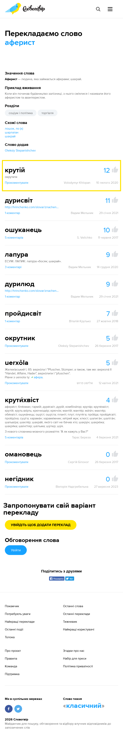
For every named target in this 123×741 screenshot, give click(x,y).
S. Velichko (84, 237)
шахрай (10, 136)
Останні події (14, 629)
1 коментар (12, 213)
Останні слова (73, 606)
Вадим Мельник (82, 213)
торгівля (48, 113)
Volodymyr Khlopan (77, 182)
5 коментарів (14, 237)
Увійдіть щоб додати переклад (40, 525)
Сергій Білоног (78, 462)
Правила (11, 658)
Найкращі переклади (20, 621)
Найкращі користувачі (78, 629)
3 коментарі (13, 267)
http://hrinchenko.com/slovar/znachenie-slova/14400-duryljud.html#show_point (32, 290)
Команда (11, 666)
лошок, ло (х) (14, 128)
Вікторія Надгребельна (72, 486)
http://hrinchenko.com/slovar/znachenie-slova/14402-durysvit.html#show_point (32, 207)
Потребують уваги (17, 613)
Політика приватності (78, 666)
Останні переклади (76, 613)
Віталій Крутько (80, 321)
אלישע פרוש (85, 383)
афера (36, 377)
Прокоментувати (16, 182)
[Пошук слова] (98, 9)
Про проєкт (13, 650)
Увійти (16, 550)
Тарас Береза (81, 437)
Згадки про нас (73, 650)
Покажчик (12, 606)
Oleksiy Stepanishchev (20, 150)
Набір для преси (74, 658)
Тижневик (70, 621)
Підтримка (12, 674)
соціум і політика (21, 113)
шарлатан (11, 132)
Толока (10, 637)
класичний (83, 705)
